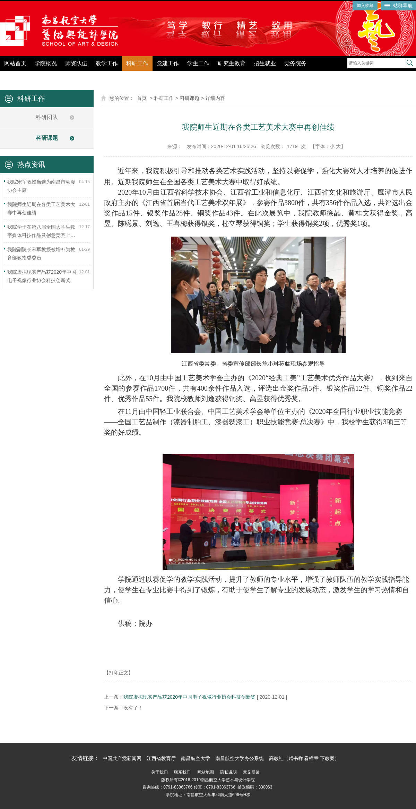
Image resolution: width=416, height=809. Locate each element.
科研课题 (47, 138)
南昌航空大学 (195, 758)
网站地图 (205, 772)
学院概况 (46, 63)
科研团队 (47, 117)
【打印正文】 (118, 672)
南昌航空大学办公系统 (239, 758)
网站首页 (15, 63)
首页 (142, 98)
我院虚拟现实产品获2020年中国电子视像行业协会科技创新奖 (189, 697)
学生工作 (198, 63)
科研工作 (137, 63)
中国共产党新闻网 (122, 758)
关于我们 (159, 772)
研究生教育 (231, 63)
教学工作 (107, 63)
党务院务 (295, 63)
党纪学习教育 (331, 75)
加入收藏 (365, 5)
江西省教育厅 (161, 758)
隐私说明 (228, 772)
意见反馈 (251, 772)
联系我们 (182, 772)
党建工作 (168, 63)
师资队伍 (76, 63)
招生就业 (265, 63)
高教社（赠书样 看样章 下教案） (304, 758)
